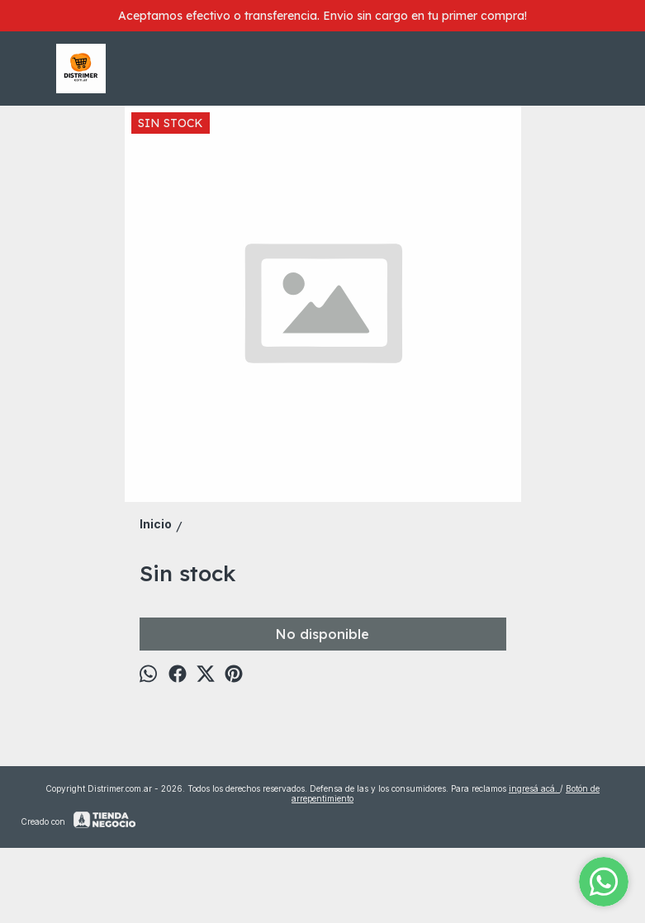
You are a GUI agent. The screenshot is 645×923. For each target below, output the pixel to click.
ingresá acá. (534, 788)
